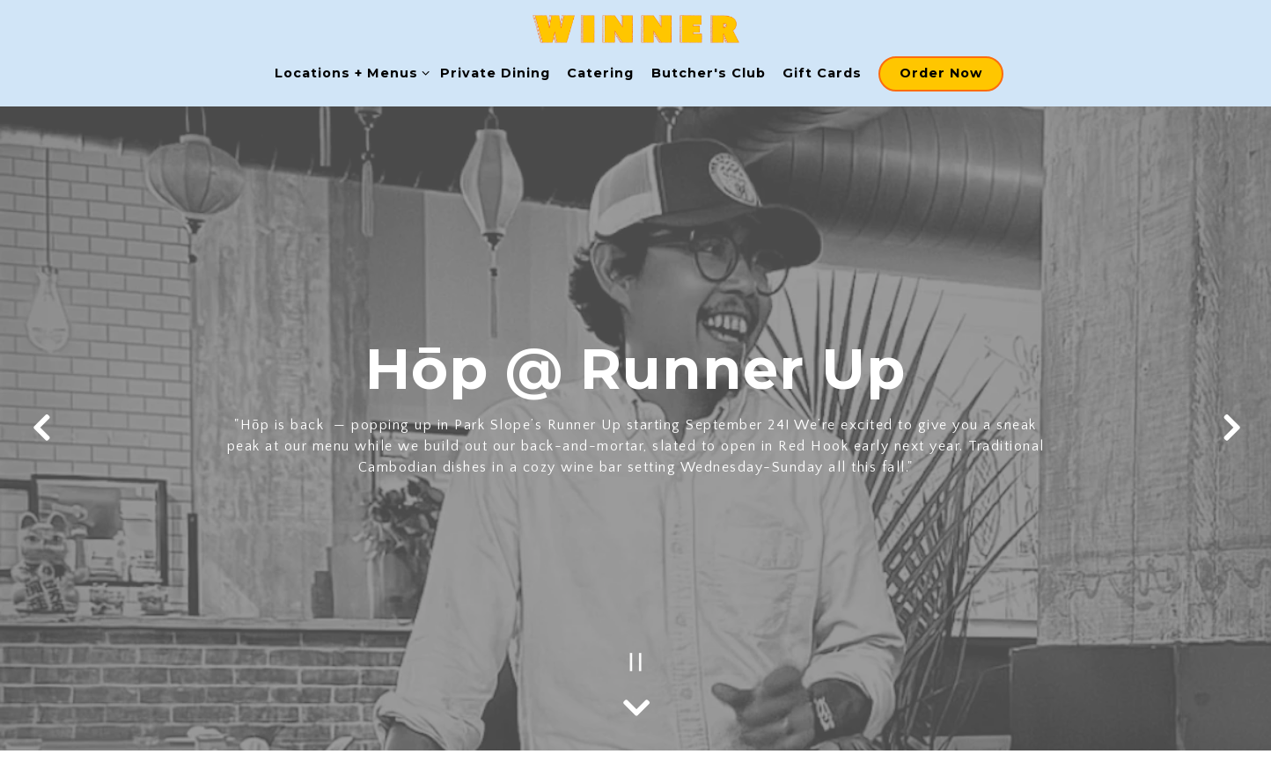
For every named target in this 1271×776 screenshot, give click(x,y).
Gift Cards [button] (822, 73)
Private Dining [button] (495, 73)
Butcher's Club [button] (708, 73)
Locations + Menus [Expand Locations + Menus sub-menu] (349, 72)
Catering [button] (600, 73)
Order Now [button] (941, 73)
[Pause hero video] (636, 662)
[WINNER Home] (636, 28)
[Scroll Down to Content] (635, 703)
